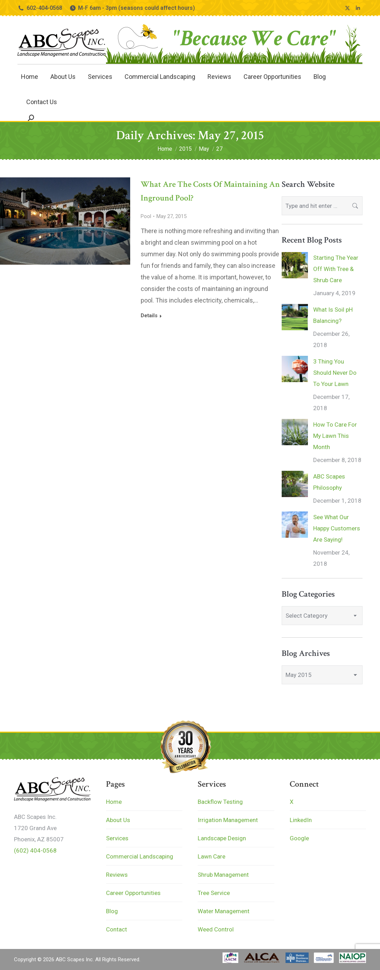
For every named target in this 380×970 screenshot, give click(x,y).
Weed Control (216, 929)
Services (117, 838)
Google (299, 838)
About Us (118, 819)
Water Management (223, 911)
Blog (112, 911)
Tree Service (214, 892)
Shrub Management (223, 874)
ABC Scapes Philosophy (329, 482)
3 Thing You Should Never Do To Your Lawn (335, 372)
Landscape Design (222, 838)
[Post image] (295, 265)
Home (114, 801)
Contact (116, 929)
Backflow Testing (220, 801)
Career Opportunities (133, 892)
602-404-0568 (39, 8)
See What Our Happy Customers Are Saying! (336, 528)
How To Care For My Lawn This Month (335, 435)
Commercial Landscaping (139, 856)
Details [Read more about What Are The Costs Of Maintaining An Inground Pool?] (149, 315)
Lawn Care (211, 856)
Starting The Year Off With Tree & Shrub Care (335, 269)
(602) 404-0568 (35, 850)
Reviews (117, 874)
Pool (146, 216)
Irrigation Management (228, 819)
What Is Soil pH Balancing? (333, 315)
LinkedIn (301, 819)
